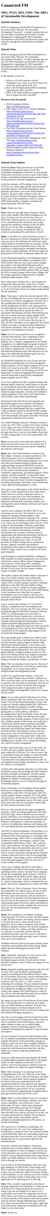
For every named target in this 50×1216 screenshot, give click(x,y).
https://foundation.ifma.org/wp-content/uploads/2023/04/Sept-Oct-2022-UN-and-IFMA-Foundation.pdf (25, 133)
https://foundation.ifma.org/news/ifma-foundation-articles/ (23, 153)
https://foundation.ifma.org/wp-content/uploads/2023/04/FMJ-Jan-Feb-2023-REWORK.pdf (25, 123)
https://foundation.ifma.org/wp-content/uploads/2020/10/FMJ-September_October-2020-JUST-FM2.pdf (24, 142)
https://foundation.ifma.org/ (18, 106)
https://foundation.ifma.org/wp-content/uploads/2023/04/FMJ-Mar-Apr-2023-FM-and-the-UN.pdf (26, 113)
